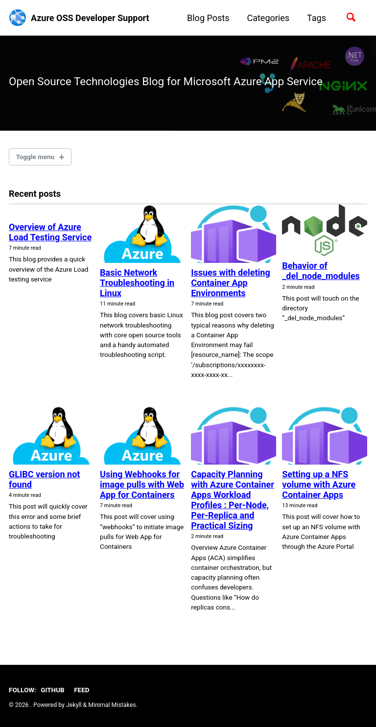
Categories (268, 18)
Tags (316, 18)
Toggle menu (35, 157)
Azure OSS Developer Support (90, 18)
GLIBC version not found (44, 479)
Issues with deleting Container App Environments (230, 282)
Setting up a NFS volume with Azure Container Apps (318, 484)
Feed (81, 690)
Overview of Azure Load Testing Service (50, 232)
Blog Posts (208, 18)
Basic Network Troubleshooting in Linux (137, 282)
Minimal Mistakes (112, 705)
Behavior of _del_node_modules (320, 270)
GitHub (52, 690)
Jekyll (74, 705)
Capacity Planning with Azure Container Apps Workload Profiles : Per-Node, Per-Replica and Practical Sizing (232, 500)
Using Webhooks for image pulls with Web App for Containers (142, 484)
